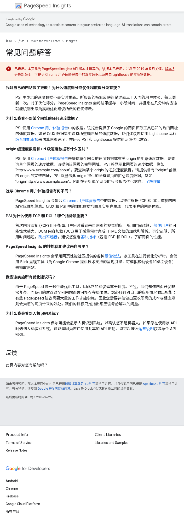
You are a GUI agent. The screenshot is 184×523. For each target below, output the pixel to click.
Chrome (12, 488)
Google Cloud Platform (23, 504)
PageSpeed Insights (47, 5)
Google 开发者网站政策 (54, 388)
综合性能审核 (26, 139)
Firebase (12, 496)
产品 (21, 41)
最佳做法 (112, 256)
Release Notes (17, 450)
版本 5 (169, 69)
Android (12, 481)
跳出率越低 (48, 237)
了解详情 (153, 181)
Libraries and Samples (111, 443)
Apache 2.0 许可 (154, 384)
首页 (9, 41)
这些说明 (146, 329)
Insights (71, 41)
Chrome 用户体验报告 (49, 128)
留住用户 (161, 225)
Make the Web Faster (45, 41)
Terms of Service (19, 443)
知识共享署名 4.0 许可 (80, 384)
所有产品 (12, 511)
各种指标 (88, 237)
